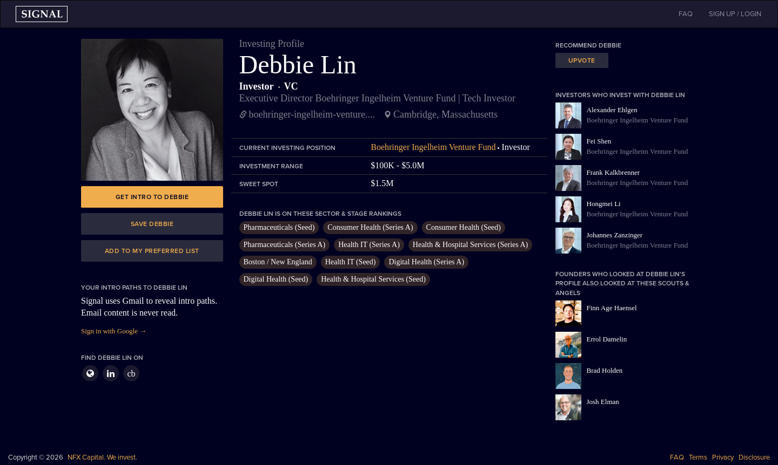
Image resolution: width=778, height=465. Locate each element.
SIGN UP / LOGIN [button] (735, 14)
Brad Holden (605, 370)
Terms (698, 457)
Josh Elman (603, 402)
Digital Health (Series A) (426, 262)
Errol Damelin (607, 339)
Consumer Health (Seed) (463, 227)
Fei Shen (599, 141)
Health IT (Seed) (350, 262)
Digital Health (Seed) (276, 279)
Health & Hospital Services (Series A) (470, 245)
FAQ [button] (686, 14)
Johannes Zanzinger (615, 235)
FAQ (677, 457)
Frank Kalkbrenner (613, 172)
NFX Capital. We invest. (102, 457)
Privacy (723, 457)
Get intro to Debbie (152, 197)
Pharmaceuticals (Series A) (285, 245)
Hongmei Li (604, 204)
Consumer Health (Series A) (370, 227)
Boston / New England (278, 262)
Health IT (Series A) (369, 245)
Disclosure (754, 457)
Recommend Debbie (588, 45)
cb (131, 373)
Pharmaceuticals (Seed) (279, 227)
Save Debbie (152, 224)
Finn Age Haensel (612, 308)
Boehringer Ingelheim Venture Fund (433, 147)
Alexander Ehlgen (612, 110)
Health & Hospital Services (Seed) (373, 279)
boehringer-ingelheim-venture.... (312, 114)
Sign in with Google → (113, 331)
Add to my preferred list (152, 251)
